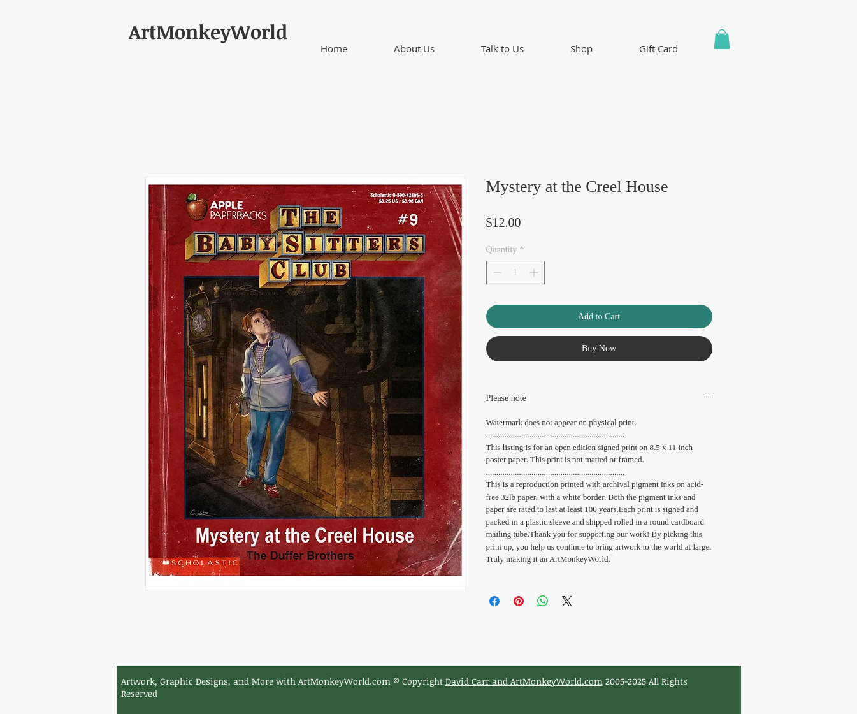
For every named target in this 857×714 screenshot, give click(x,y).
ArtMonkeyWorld (208, 31)
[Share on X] (567, 601)
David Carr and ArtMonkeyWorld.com (524, 681)
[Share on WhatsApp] (543, 601)
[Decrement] (496, 272)
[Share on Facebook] (494, 601)
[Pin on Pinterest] (518, 601)
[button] (414, 49)
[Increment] (535, 272)
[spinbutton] (515, 272)
